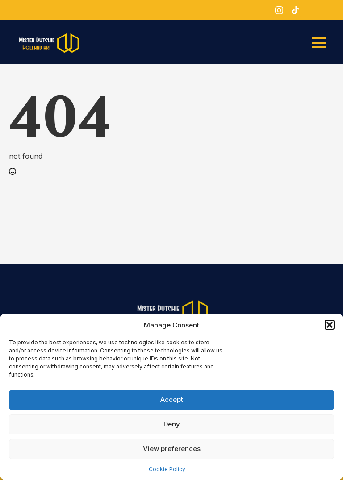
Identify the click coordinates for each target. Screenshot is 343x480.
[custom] (295, 10)
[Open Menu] (319, 43)
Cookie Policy (167, 469)
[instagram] (279, 10)
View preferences (172, 448)
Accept (171, 399)
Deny (171, 424)
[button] (329, 324)
